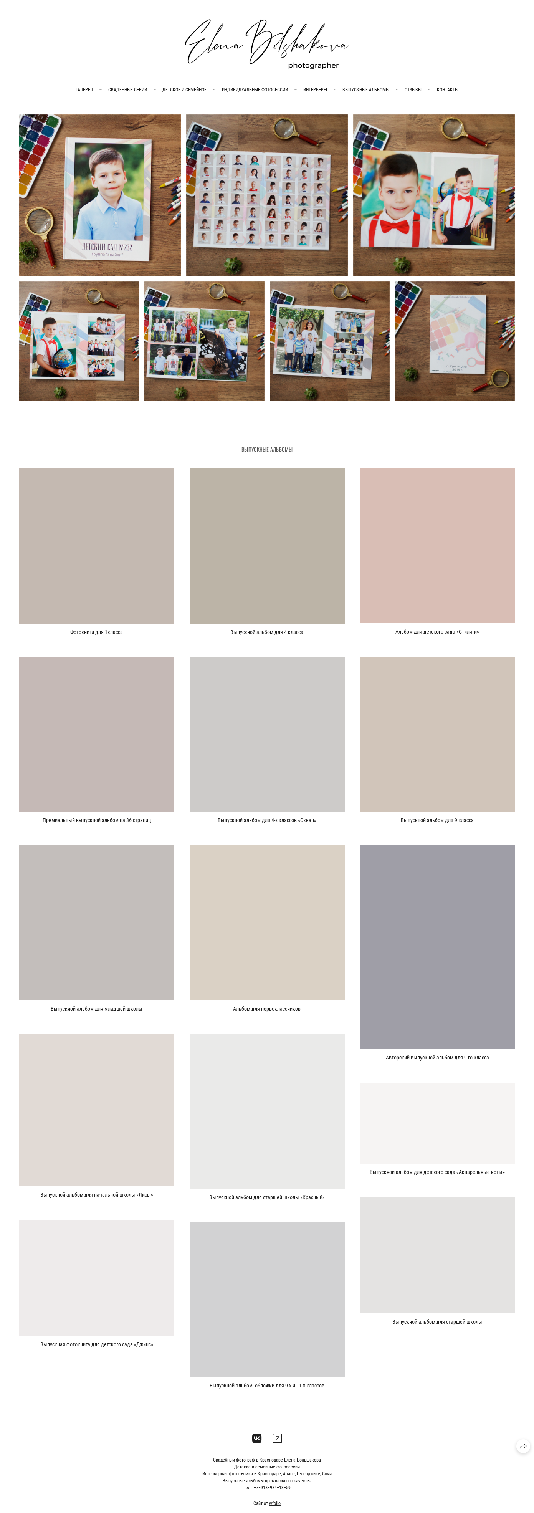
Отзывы (413, 90)
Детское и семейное (184, 90)
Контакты (447, 90)
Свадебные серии (127, 90)
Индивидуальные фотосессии (255, 90)
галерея (84, 90)
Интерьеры (315, 90)
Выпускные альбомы (365, 90)
